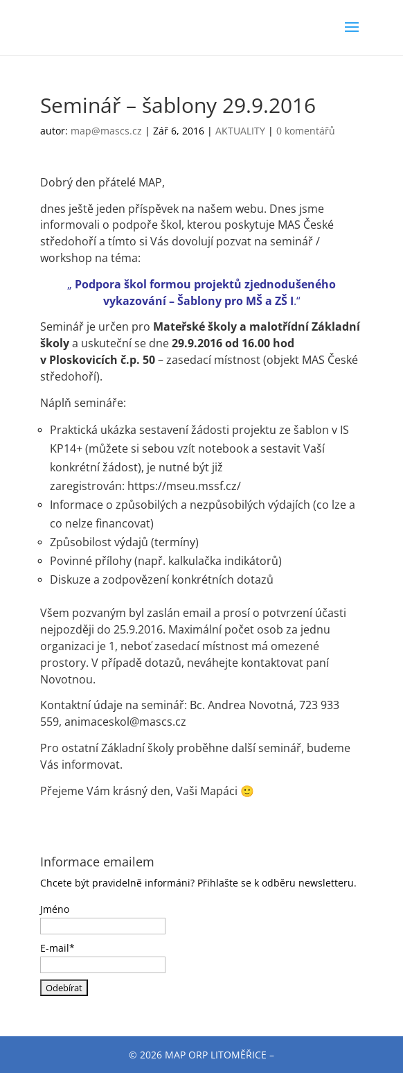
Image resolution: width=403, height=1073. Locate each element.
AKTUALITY (240, 130)
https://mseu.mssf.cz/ (184, 486)
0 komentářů (305, 130)
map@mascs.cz (106, 130)
